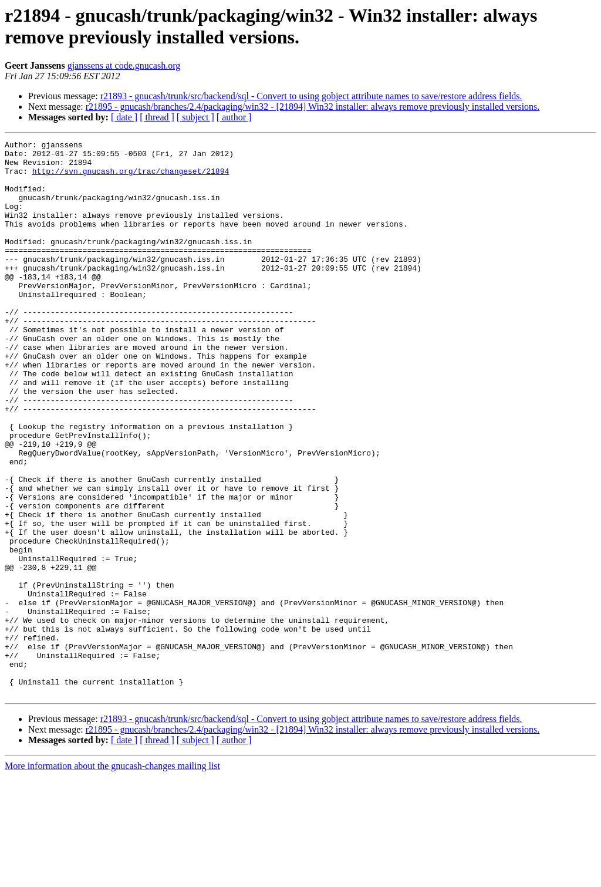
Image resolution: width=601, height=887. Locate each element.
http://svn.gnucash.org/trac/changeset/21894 (130, 178)
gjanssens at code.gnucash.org (124, 65)
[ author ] (234, 117)
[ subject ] (195, 117)
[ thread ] (157, 117)
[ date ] (124, 117)
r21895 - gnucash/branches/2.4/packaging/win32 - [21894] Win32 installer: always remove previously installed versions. (313, 107)
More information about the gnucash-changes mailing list (112, 877)
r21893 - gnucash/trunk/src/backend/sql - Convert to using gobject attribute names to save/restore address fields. (311, 96)
